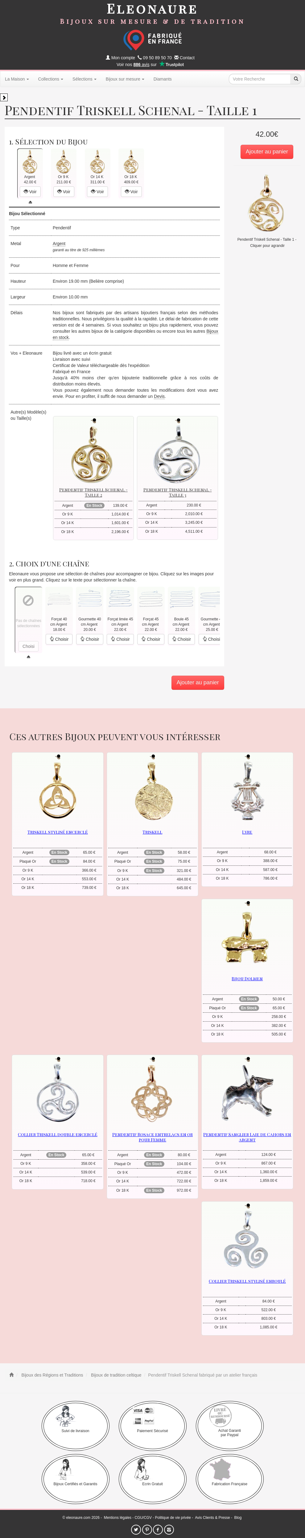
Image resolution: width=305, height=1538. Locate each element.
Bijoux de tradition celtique (115, 1375)
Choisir (59, 639)
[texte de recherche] (260, 79)
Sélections (84, 79)
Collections (50, 79)
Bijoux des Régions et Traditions (51, 1375)
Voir (30, 191)
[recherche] (295, 79)
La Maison (17, 79)
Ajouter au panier (267, 151)
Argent (59, 243)
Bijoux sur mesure (125, 79)
